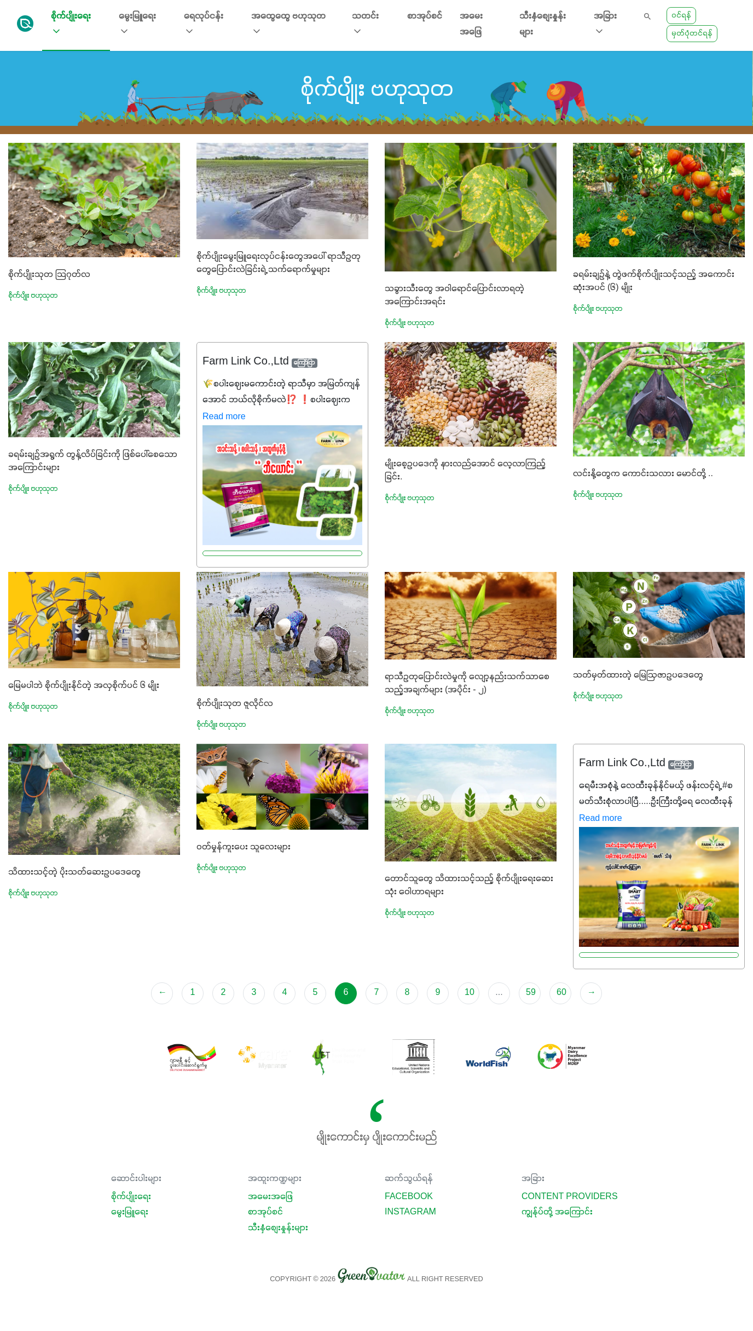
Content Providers (570, 1196)
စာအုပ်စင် (424, 16)
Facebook (409, 1196)
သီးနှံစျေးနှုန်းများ (542, 24)
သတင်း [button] (365, 24)
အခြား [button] (605, 24)
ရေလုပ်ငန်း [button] (203, 24)
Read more (224, 417)
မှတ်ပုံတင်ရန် (692, 33)
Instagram (410, 1212)
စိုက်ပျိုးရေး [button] (71, 24)
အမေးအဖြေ (471, 24)
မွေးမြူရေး (129, 1212)
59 (531, 992)
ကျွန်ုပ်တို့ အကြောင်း (557, 1212)
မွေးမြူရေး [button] (137, 24)
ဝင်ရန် (681, 15)
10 (469, 992)
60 (561, 992)
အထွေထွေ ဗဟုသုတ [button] (288, 24)
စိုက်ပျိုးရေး (131, 1196)
